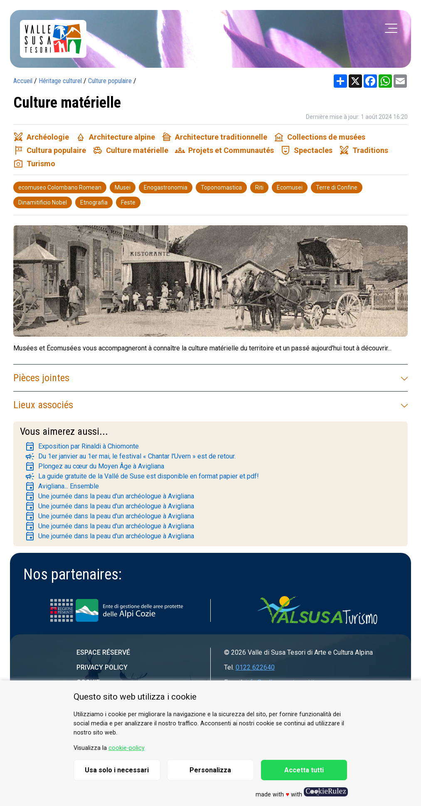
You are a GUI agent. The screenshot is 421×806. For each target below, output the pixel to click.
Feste (128, 202)
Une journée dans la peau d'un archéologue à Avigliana (109, 496)
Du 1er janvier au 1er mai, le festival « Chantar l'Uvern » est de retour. (130, 456)
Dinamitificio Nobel (42, 202)
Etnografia (94, 202)
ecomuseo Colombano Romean (59, 187)
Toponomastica (221, 187)
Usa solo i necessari (117, 770)
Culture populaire (110, 81)
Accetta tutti (304, 770)
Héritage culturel (60, 81)
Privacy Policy (102, 667)
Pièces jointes (210, 378)
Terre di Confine (336, 187)
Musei (122, 187)
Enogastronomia (165, 187)
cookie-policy (126, 748)
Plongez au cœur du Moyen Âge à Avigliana (94, 466)
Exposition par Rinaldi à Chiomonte (82, 446)
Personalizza (210, 770)
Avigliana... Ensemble (62, 486)
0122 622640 (255, 667)
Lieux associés (210, 405)
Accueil (22, 81)
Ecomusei (290, 187)
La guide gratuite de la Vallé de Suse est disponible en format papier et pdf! (142, 476)
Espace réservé (103, 652)
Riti (259, 187)
